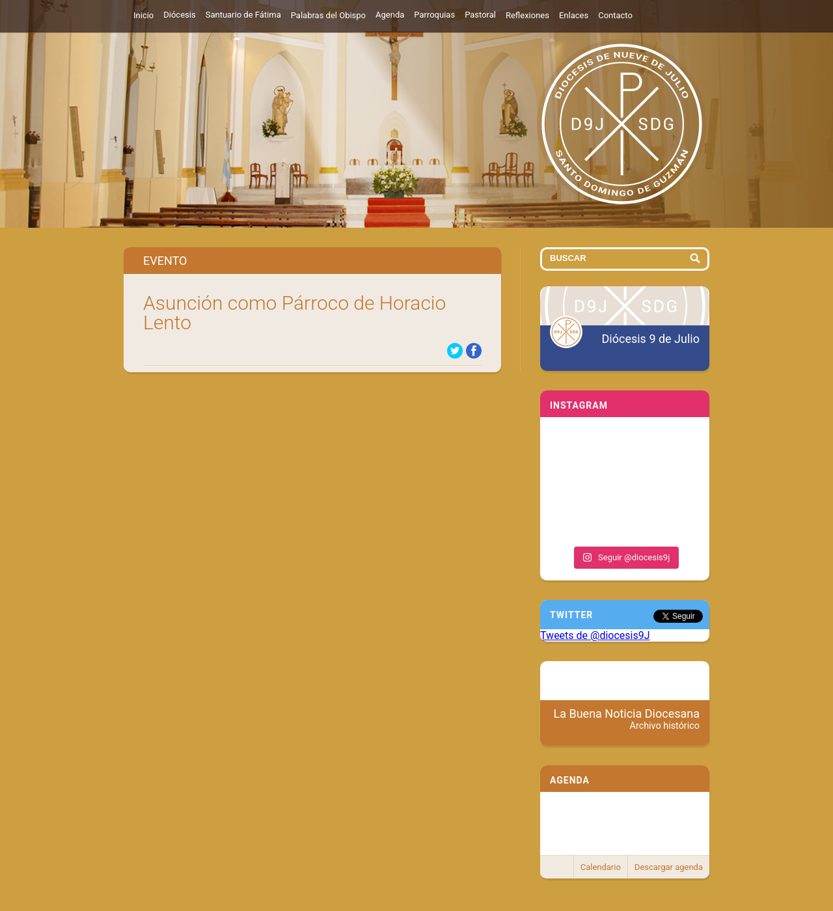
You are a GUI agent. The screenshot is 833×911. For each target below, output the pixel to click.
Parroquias (434, 15)
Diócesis (179, 15)
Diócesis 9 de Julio (651, 339)
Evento (165, 260)
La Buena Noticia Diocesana (627, 719)
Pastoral (480, 15)
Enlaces (573, 15)
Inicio (143, 15)
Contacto (615, 15)
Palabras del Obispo (328, 15)
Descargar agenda (669, 867)
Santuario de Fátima (243, 15)
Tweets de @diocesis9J (595, 635)
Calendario (600, 867)
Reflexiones (527, 15)
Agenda (390, 15)
